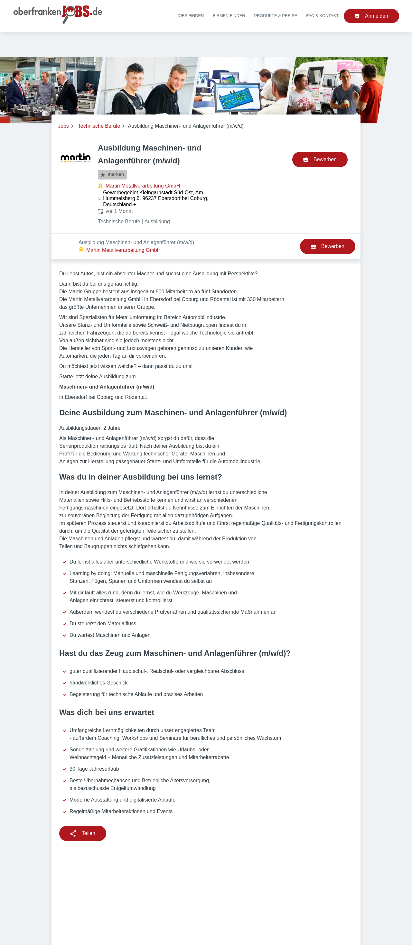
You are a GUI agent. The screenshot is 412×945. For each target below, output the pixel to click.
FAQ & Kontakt (322, 15)
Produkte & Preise (275, 15)
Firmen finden (229, 15)
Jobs (63, 126)
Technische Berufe (99, 126)
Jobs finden (190, 15)
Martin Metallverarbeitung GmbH (143, 185)
